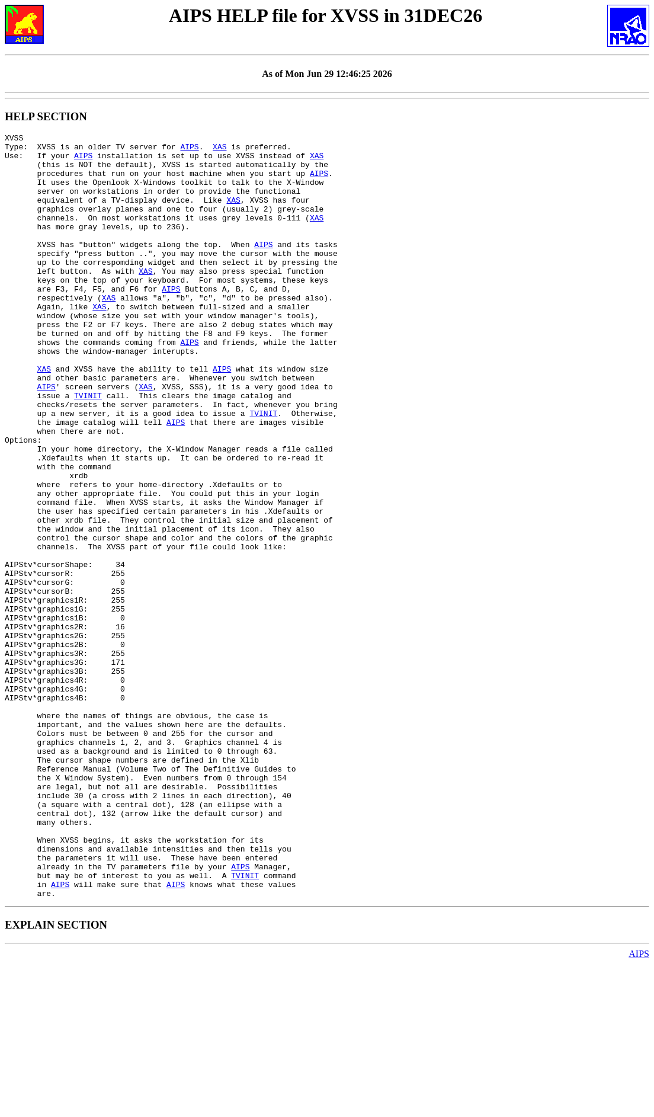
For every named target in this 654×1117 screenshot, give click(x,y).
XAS (219, 150)
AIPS (189, 150)
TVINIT (88, 448)
